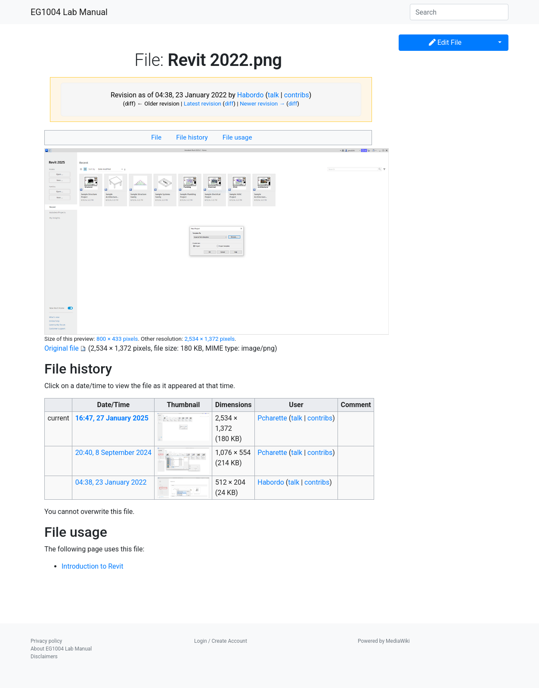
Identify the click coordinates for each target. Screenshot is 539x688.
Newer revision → (262, 103)
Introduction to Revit (92, 566)
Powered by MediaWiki (384, 641)
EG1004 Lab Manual (69, 12)
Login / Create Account (220, 641)
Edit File (445, 42)
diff (229, 103)
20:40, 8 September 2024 (113, 452)
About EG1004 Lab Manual (61, 649)
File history (192, 137)
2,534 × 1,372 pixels (209, 339)
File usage (237, 137)
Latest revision (202, 103)
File (156, 137)
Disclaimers (44, 657)
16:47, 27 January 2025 (112, 418)
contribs (296, 95)
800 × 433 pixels (117, 339)
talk (273, 95)
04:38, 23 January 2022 (111, 482)
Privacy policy (46, 641)
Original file (61, 348)
